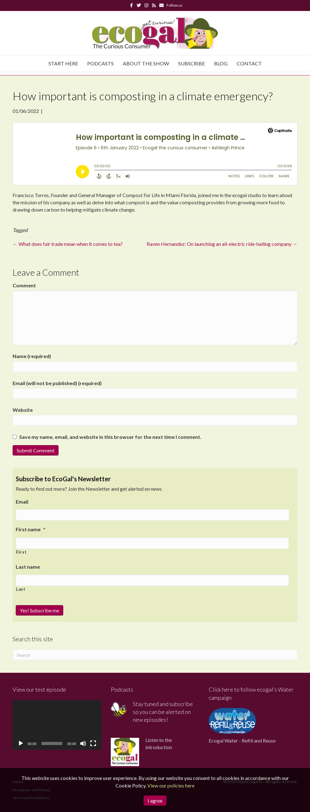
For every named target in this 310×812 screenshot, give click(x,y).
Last (20, 588)
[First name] (152, 542)
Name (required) (32, 356)
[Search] (155, 654)
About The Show (146, 63)
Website (23, 410)
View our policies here (170, 785)
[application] (57, 723)
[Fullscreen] (93, 742)
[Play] (21, 742)
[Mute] (83, 742)
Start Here (63, 63)
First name (30, 529)
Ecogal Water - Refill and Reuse (242, 739)
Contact (249, 63)
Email (22, 502)
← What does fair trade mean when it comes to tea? (68, 244)
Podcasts (100, 63)
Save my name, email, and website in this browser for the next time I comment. (110, 437)
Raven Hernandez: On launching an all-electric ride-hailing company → (222, 244)
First (21, 551)
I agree (155, 801)
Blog (221, 63)
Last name (28, 566)
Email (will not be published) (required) (57, 383)
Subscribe (191, 63)
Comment (24, 285)
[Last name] (152, 579)
